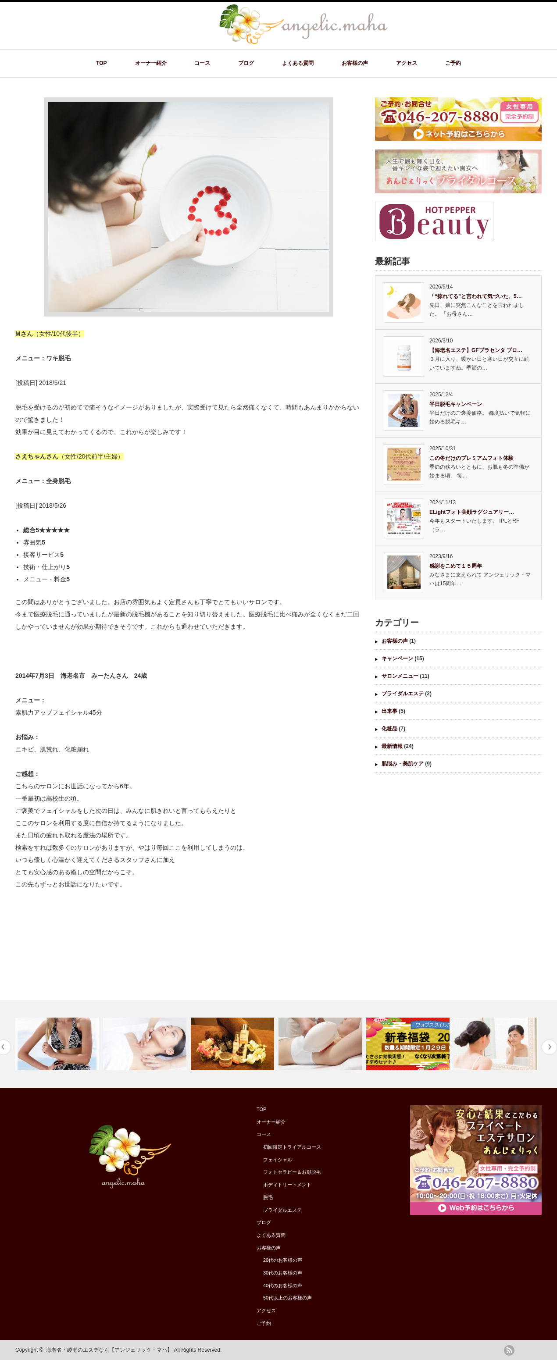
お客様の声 (355, 63)
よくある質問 (298, 63)
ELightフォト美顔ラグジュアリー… (471, 512)
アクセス (406, 63)
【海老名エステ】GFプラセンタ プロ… (475, 350)
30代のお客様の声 (282, 1272)
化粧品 (389, 729)
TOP (101, 63)
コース (202, 63)
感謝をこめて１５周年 (455, 566)
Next (549, 1047)
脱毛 (268, 1197)
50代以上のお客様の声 (287, 1297)
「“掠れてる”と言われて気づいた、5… (475, 296)
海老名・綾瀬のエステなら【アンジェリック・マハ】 (109, 1350)
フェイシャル (277, 1159)
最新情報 (392, 746)
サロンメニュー (400, 676)
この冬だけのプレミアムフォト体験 (471, 458)
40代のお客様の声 (282, 1285)
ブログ (246, 63)
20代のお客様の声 (282, 1260)
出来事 (389, 711)
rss (509, 1350)
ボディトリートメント (287, 1184)
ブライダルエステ (403, 694)
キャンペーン (397, 658)
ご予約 (453, 63)
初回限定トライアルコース (292, 1147)
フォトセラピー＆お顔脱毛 (292, 1172)
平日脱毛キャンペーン (455, 404)
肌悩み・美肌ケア (403, 764)
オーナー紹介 (151, 63)
